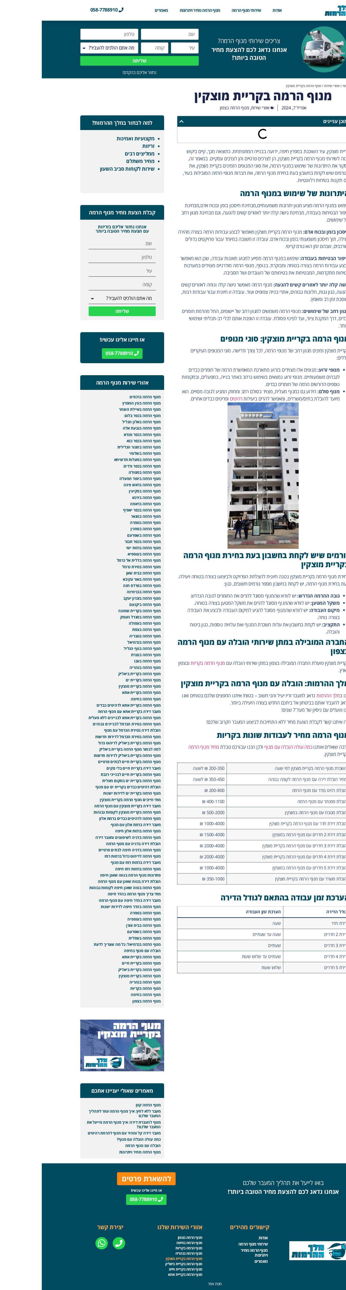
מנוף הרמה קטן (106, 1105)
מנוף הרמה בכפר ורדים (100, 466)
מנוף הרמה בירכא (104, 497)
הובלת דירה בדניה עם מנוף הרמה (91, 843)
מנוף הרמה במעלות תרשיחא (95, 459)
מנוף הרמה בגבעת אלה (100, 428)
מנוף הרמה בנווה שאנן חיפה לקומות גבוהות (83, 887)
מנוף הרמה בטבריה (103, 636)
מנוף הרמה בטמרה (103, 522)
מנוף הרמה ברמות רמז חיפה (96, 869)
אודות (235, 10)
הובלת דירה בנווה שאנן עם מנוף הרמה (87, 881)
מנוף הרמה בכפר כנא (102, 440)
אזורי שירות (290, 85)
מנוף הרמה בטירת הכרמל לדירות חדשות (86, 736)
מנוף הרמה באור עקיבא (100, 579)
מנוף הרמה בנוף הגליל (100, 648)
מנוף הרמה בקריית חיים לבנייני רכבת (89, 774)
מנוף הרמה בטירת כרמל (99, 566)
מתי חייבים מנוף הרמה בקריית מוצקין (88, 799)
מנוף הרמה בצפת (104, 629)
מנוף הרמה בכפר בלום (101, 415)
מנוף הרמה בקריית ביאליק (97, 673)
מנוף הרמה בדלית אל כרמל (97, 560)
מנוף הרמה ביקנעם (103, 604)
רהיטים (194, 398)
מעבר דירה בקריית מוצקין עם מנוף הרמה (85, 806)
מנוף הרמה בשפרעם (102, 535)
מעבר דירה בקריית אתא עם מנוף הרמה (87, 711)
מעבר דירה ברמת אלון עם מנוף (94, 824)
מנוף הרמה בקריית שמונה (97, 610)
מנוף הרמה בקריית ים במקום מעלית (89, 780)
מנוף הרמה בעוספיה (102, 919)
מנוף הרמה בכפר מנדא (100, 434)
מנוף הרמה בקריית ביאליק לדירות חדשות (85, 755)
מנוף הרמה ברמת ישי (101, 547)
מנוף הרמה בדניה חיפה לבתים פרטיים (88, 850)
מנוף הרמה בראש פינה (100, 484)
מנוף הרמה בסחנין (104, 528)
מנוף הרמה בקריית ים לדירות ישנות (90, 793)
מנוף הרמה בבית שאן (101, 573)
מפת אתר (173, 1283)
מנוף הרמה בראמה (103, 503)
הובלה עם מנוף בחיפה (100, 950)
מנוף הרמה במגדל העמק (98, 617)
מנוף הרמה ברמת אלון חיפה (96, 831)
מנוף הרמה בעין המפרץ (99, 403)
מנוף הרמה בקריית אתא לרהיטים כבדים (87, 705)
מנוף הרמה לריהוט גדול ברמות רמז (91, 856)
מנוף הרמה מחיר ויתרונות (158, 10)
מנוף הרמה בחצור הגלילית (97, 447)
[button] (139, 121)
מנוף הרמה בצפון (192, 108)
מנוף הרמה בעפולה (103, 623)
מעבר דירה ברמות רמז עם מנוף (94, 862)
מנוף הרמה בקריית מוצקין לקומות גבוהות (85, 812)
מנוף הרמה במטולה (103, 472)
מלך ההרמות (286, 695)
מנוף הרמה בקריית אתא (99, 692)
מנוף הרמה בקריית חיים (99, 963)
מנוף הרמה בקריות (166, 663)
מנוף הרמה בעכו (105, 661)
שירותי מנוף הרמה (204, 10)
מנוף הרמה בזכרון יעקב (100, 598)
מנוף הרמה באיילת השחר (98, 409)
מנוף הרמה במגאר (104, 516)
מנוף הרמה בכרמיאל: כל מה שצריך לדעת (85, 944)
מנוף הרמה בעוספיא (102, 554)
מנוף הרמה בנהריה (103, 667)
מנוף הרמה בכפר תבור (101, 541)
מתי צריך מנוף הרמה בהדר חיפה (92, 894)
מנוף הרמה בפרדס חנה (100, 585)
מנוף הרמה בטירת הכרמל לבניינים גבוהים (85, 724)
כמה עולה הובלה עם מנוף (246, 747)
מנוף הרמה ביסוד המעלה (98, 478)
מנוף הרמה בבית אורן (101, 925)
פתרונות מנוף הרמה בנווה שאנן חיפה (88, 875)
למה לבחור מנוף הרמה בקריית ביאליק (88, 749)
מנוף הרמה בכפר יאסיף (100, 510)
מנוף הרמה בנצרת (104, 654)
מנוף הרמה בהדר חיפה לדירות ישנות (89, 906)
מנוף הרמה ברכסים (103, 396)
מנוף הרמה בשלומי (103, 453)
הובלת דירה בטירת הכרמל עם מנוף (90, 730)
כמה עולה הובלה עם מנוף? (97, 1139)
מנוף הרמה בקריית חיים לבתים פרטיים (87, 761)
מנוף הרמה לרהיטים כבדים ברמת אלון (88, 818)
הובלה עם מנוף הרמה (101, 1145)
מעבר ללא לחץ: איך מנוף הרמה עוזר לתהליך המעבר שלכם (83, 1113)
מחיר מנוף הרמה (162, 747)
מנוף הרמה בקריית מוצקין (98, 686)
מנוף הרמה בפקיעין (103, 491)
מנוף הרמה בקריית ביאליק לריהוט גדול (87, 743)
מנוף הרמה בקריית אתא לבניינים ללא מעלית (83, 717)
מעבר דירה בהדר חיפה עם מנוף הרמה (88, 900)
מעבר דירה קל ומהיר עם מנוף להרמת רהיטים (82, 1133)
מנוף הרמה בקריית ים (101, 680)
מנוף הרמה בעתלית (103, 938)
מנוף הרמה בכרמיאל (102, 642)
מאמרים (119, 10)
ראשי (304, 85)
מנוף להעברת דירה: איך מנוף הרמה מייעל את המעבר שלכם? (82, 1124)
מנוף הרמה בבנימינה (102, 591)
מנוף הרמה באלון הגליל (99, 421)
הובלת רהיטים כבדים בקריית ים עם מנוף (86, 787)
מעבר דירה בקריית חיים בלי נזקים (92, 768)
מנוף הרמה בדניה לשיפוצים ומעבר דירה (86, 837)
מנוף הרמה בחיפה (104, 699)
